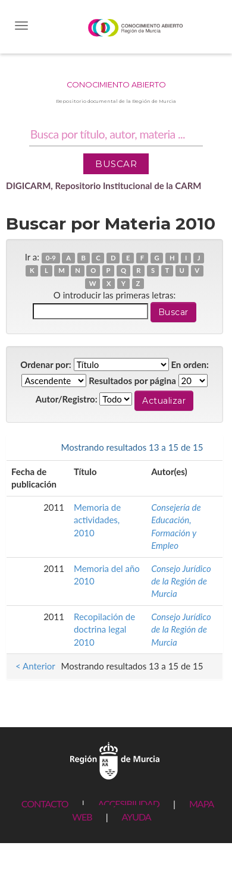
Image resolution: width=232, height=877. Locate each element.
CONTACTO (44, 803)
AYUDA (136, 816)
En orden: (189, 364)
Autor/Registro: (67, 399)
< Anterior (35, 447)
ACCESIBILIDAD (128, 803)
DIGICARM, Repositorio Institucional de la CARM (104, 185)
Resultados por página (132, 380)
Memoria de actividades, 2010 (97, 520)
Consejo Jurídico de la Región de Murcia (181, 581)
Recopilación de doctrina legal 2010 (104, 629)
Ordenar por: (45, 364)
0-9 (51, 258)
